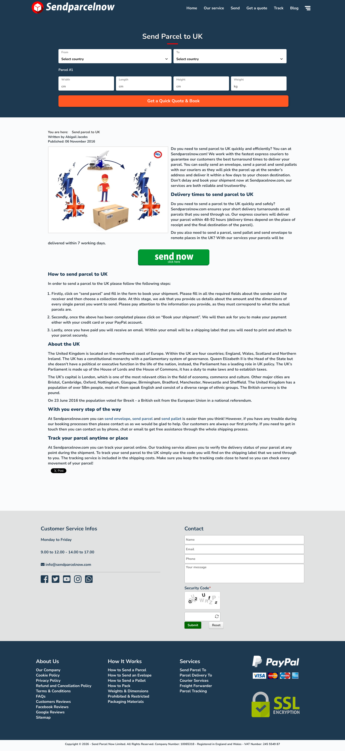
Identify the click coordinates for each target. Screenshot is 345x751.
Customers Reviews (53, 701)
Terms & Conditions (53, 691)
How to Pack (119, 685)
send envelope (117, 418)
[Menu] (307, 8)
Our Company (48, 670)
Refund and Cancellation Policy (63, 685)
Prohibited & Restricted (128, 696)
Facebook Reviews (52, 707)
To (177, 52)
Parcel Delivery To (196, 675)
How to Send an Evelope (129, 675)
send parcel (142, 418)
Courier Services (194, 680)
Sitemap (43, 717)
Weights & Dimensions (128, 691)
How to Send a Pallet (127, 680)
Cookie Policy (48, 675)
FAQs (41, 696)
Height (180, 80)
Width (65, 80)
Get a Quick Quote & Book (173, 101)
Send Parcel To (193, 670)
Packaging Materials (126, 701)
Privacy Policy (48, 680)
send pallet (171, 418)
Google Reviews (50, 712)
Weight (239, 80)
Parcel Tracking (193, 691)
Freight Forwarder (196, 685)
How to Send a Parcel (127, 670)
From (64, 52)
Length (123, 80)
